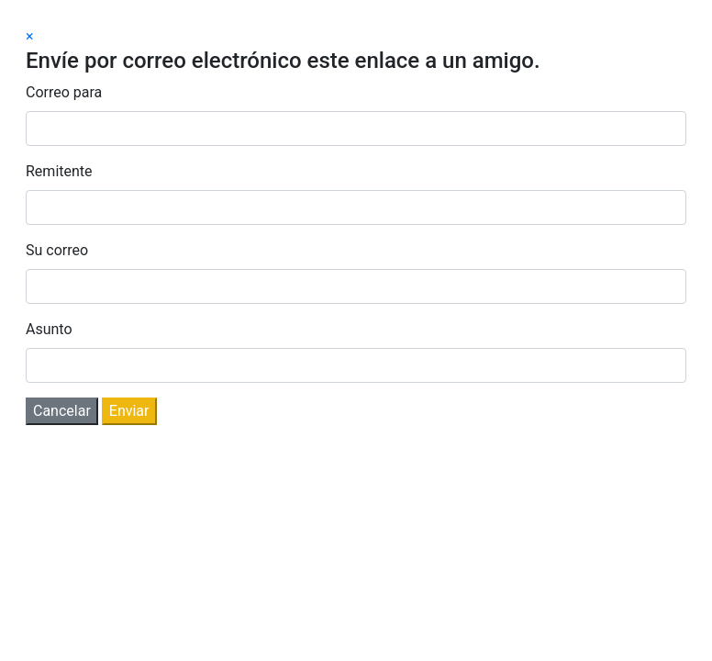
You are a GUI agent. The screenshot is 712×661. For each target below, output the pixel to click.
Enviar (129, 411)
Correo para (64, 92)
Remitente (59, 171)
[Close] (30, 36)
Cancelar (62, 411)
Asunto (49, 329)
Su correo (57, 250)
